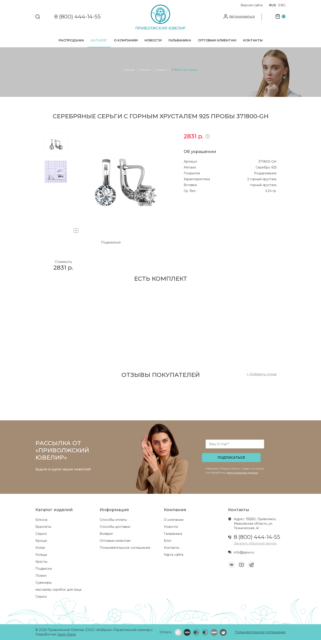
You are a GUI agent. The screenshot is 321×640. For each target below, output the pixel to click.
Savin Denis (66, 634)
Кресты (41, 562)
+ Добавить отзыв (261, 374)
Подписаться (231, 458)
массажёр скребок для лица (58, 590)
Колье (40, 548)
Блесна (41, 520)
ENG (282, 5)
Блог (168, 541)
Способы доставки (115, 527)
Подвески (43, 569)
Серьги (41, 534)
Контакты (253, 40)
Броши (41, 541)
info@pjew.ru (244, 552)
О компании (126, 40)
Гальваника (179, 40)
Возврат (106, 534)
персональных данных (242, 472)
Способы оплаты (113, 520)
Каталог (99, 40)
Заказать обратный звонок (255, 543)
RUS (272, 5)
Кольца (41, 555)
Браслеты (43, 527)
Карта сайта (173, 555)
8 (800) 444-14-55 (77, 17)
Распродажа (71, 40)
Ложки (40, 576)
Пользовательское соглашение (125, 548)
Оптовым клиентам (217, 40)
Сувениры (43, 583)
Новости (153, 40)
